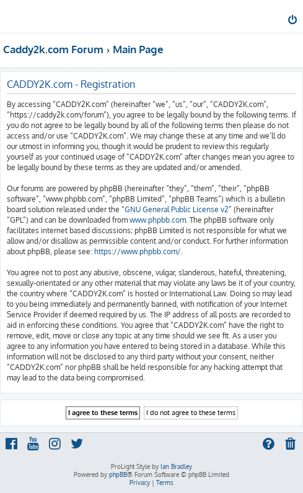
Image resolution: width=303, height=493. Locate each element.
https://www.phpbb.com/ (137, 251)
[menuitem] (293, 21)
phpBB (118, 474)
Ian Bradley (176, 466)
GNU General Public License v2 (177, 209)
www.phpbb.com (158, 220)
